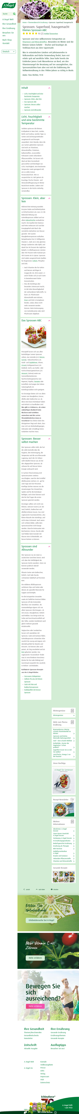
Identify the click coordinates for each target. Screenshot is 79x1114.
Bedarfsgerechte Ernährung (62, 843)
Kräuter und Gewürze (60, 856)
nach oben (42, 890)
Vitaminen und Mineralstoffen (35, 42)
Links (42, 1071)
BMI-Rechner (57, 849)
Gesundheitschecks (31, 1036)
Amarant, (24, 373)
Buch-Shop (7, 40)
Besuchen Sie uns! (58, 1049)
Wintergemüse (58, 715)
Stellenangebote (46, 1065)
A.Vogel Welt (7, 20)
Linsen (23, 365)
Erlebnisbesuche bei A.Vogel (41, 920)
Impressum (44, 1077)
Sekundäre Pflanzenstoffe (62, 858)
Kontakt (43, 1062)
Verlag (42, 1074)
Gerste (23, 360)
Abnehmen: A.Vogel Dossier (60, 830)
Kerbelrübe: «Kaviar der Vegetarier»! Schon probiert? (61, 745)
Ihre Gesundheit (9, 24)
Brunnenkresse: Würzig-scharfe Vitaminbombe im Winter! (62, 731)
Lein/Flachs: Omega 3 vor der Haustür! (62, 755)
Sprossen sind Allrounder (32, 110)
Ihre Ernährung (8, 28)
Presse (42, 1068)
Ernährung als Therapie (61, 846)
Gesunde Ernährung (58, 1033)
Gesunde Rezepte (57, 1039)
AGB (42, 1080)
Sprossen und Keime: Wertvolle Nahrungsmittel (62, 737)
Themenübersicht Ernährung (37, 22)
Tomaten (37, 381)
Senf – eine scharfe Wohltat (62, 741)
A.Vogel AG (28, 1068)
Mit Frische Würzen (44, 1112)
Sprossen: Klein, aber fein (33, 99)
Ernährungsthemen (58, 1036)
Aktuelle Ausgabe (30, 1049)
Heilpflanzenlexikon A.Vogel (60, 852)
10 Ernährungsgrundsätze (61, 841)
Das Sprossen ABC (30, 102)
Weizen (41, 357)
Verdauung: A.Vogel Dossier (62, 838)
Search (15, 14)
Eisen (26, 300)
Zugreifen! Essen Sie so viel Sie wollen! (62, 751)
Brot (22, 652)
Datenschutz (45, 1083)
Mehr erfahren (35, 958)
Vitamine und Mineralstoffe (62, 861)
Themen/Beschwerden (33, 1033)
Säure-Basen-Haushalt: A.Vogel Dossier (61, 834)
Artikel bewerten (52, 34)
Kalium (35, 261)
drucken (57, 890)
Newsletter (28, 1039)
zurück (27, 890)
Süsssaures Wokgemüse (32, 676)
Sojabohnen (33, 362)
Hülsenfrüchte (30, 220)
